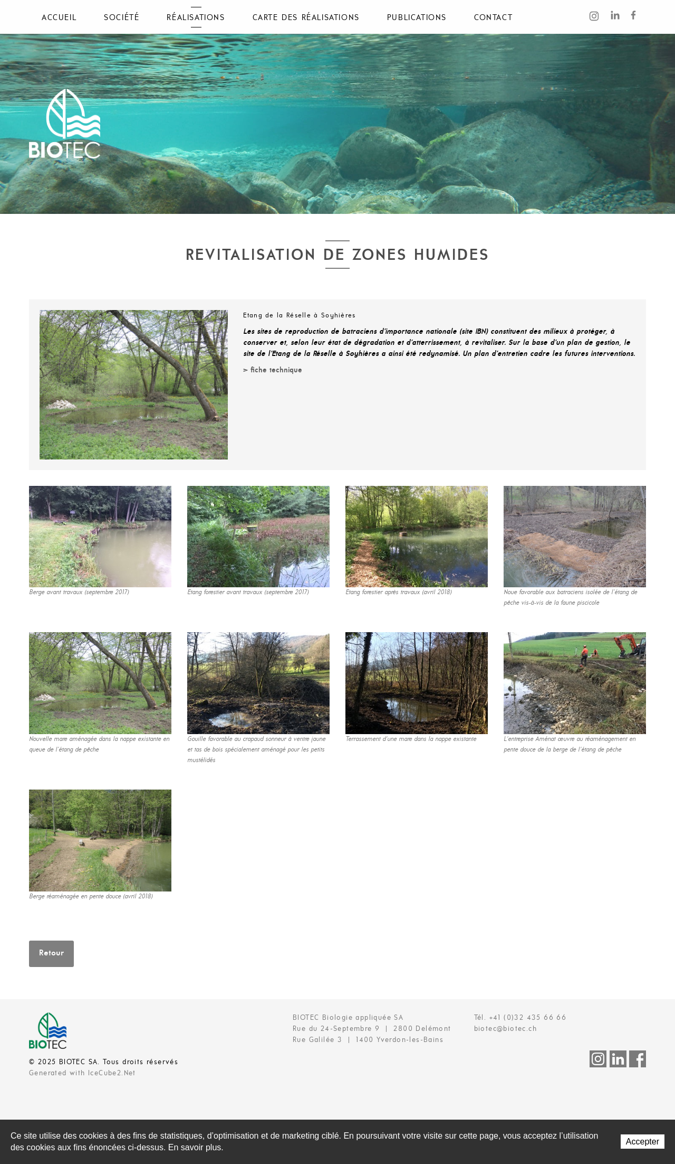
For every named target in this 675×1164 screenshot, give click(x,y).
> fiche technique (272, 370)
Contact (493, 18)
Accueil (59, 18)
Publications (417, 18)
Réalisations (196, 18)
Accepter (642, 1141)
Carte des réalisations (306, 18)
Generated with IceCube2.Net (82, 1073)
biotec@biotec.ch (505, 1029)
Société (121, 18)
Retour (51, 953)
